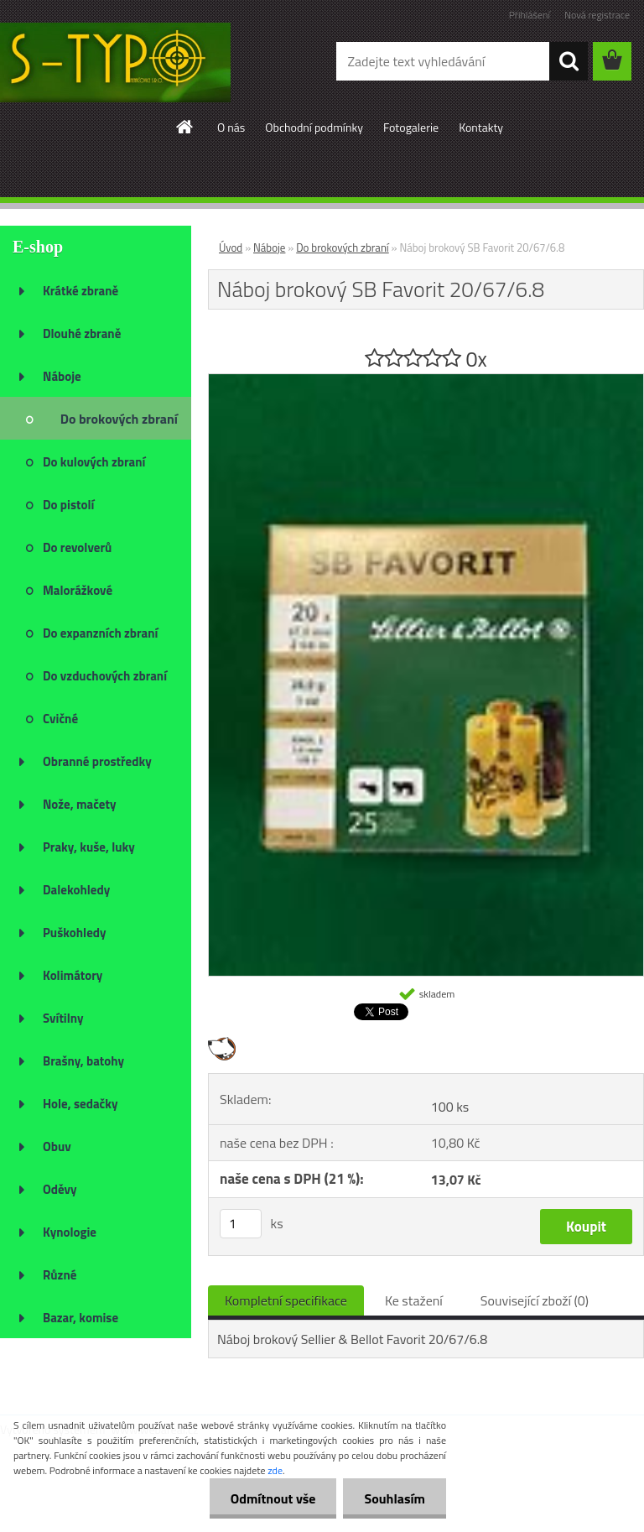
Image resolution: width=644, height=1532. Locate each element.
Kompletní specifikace (286, 1300)
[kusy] (241, 1223)
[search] (568, 61)
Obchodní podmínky (314, 127)
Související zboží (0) (534, 1300)
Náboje (269, 247)
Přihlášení (529, 15)
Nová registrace (597, 15)
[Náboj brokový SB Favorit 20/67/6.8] (426, 381)
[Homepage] (185, 126)
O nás (231, 127)
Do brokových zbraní (342, 247)
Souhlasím (394, 1498)
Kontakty (481, 127)
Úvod (230, 247)
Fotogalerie (411, 127)
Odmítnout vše (273, 1498)
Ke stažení (414, 1300)
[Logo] (115, 62)
